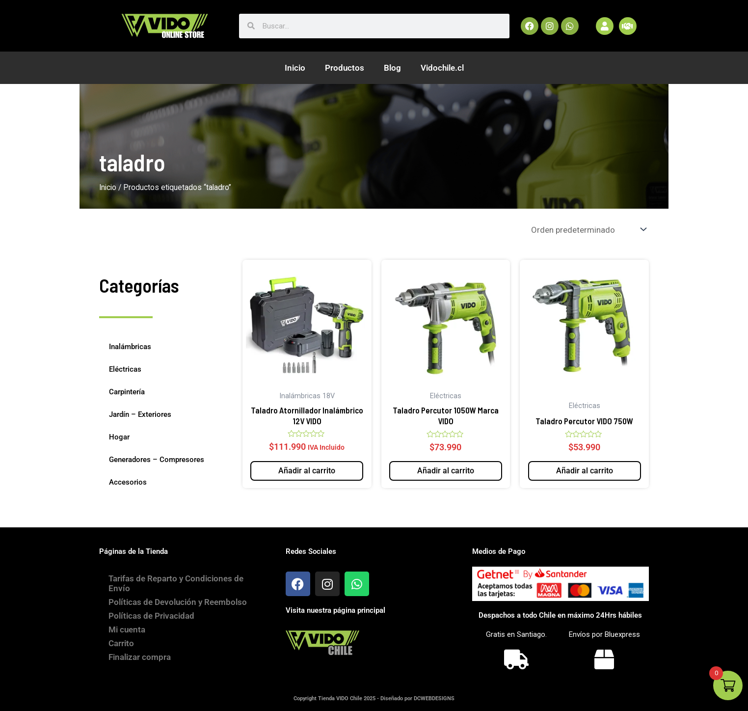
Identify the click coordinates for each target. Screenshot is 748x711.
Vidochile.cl (442, 68)
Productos (344, 68)
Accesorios (128, 482)
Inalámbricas (130, 346)
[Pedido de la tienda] (588, 229)
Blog (392, 68)
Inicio (295, 68)
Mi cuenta (127, 629)
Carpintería (127, 391)
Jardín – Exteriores (140, 414)
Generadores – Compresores (156, 459)
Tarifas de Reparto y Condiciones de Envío (176, 583)
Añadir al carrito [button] (306, 470)
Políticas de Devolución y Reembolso (178, 602)
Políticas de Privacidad (152, 616)
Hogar (119, 437)
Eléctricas (125, 369)
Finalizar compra (140, 657)
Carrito (121, 643)
